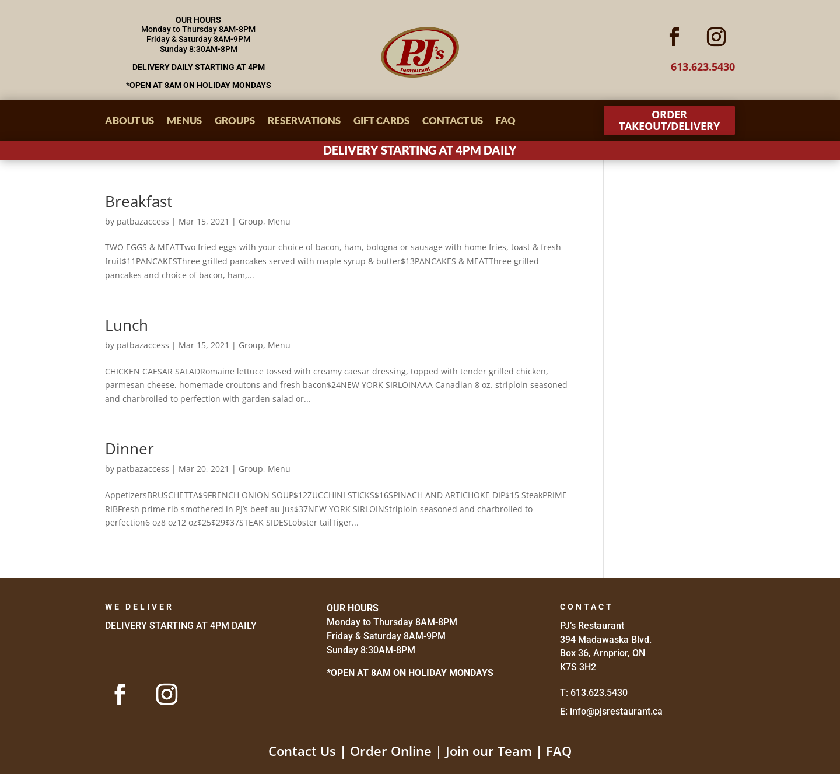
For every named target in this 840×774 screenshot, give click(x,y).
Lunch (126, 324)
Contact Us (452, 122)
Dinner (129, 448)
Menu (279, 221)
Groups (235, 122)
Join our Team (489, 750)
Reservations (304, 122)
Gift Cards (382, 122)
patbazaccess (143, 221)
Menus (184, 122)
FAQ (506, 122)
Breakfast (138, 201)
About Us (129, 122)
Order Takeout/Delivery (669, 120)
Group (251, 221)
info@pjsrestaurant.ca (616, 711)
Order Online (391, 750)
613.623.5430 (599, 692)
